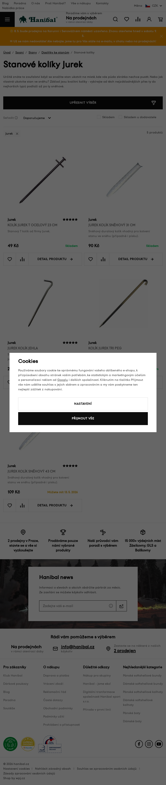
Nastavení (83, 404)
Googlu (62, 380)
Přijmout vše (83, 418)
